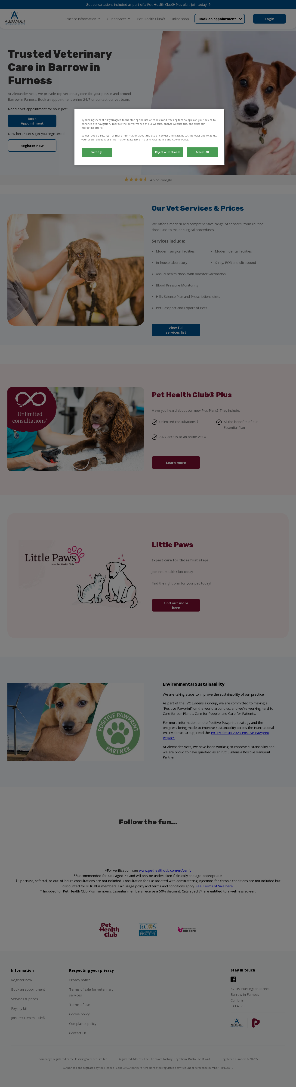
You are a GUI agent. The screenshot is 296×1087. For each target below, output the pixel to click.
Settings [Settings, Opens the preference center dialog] (97, 152)
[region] (149, 137)
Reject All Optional (167, 152)
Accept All (202, 152)
